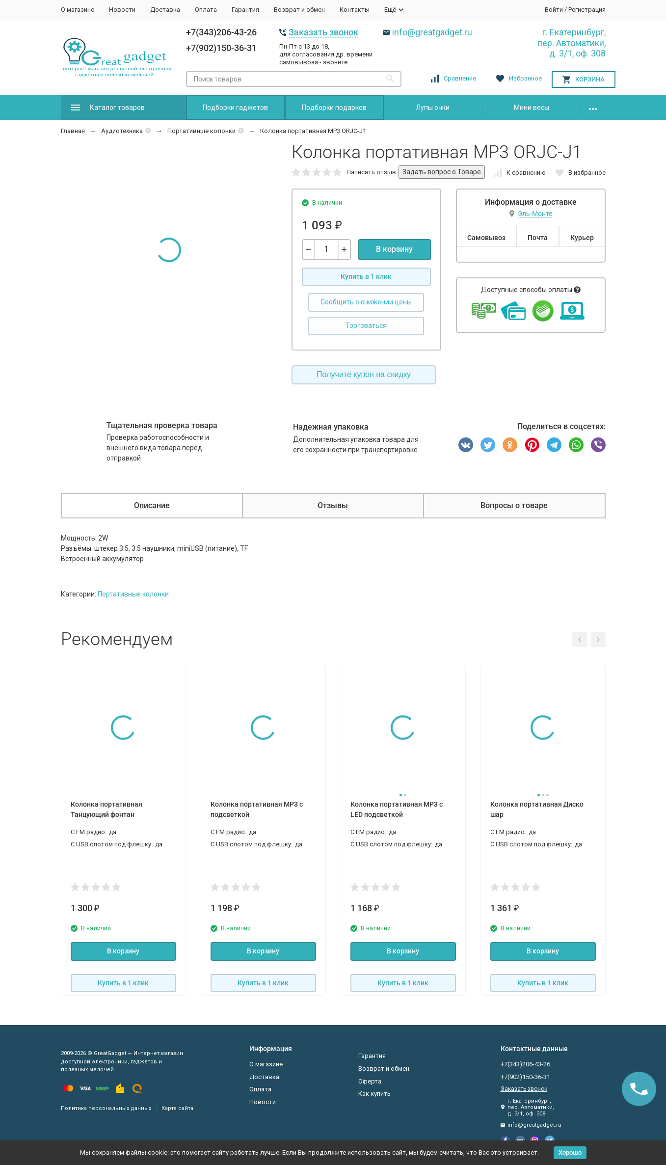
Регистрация (587, 9)
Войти (554, 9)
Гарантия (245, 9)
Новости (122, 9)
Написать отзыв (371, 172)
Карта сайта (177, 1108)
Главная (73, 131)
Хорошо (570, 1152)
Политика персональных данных (106, 1108)
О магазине (77, 9)
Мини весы (531, 107)
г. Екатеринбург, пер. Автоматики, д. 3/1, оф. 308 (571, 42)
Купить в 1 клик (366, 276)
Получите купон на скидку (364, 374)
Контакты (355, 9)
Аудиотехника (122, 131)
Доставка (165, 9)
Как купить (374, 1093)
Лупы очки (433, 107)
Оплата (206, 9)
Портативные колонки (201, 131)
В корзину (394, 249)
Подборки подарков (334, 107)
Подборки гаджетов (235, 107)
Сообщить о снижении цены (366, 302)
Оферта (369, 1081)
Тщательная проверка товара (162, 425)
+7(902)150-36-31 (221, 48)
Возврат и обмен (299, 9)
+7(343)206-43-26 (221, 32)
